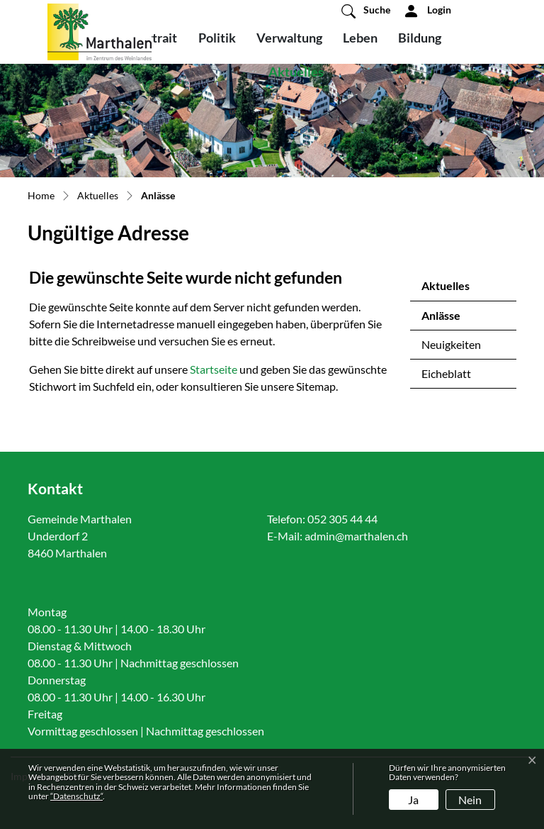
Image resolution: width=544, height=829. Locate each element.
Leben (360, 37)
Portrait (154, 37)
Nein (470, 799)
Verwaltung (289, 37)
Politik (217, 37)
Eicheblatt (446, 373)
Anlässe (459, 319)
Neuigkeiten (451, 344)
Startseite (213, 369)
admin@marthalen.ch (356, 536)
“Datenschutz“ (76, 796)
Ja (413, 799)
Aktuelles (296, 71)
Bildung (419, 37)
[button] (366, 11)
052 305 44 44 (342, 518)
